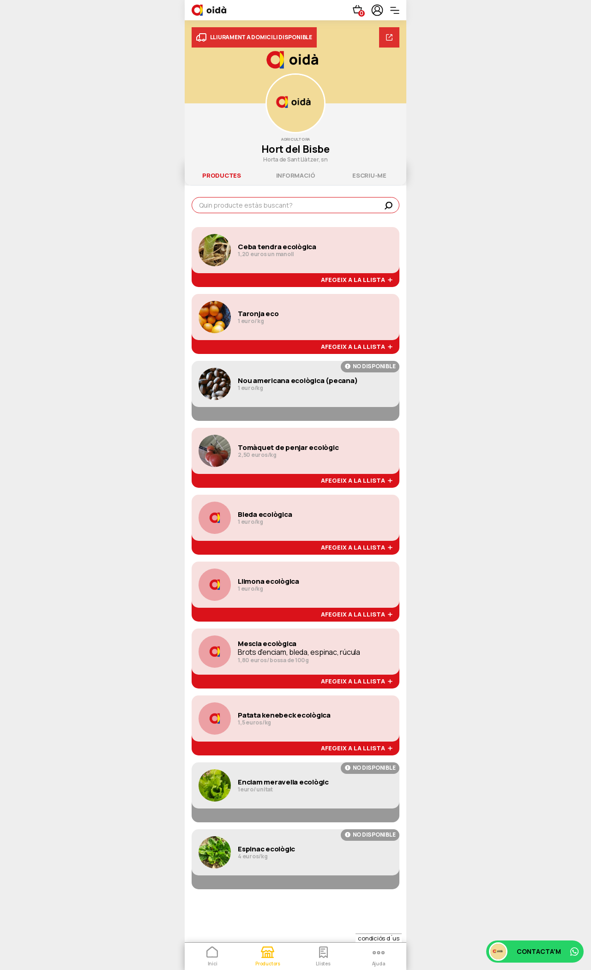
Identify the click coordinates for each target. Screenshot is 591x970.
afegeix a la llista (356, 280)
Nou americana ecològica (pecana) (297, 381)
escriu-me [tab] (369, 175)
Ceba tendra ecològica (277, 247)
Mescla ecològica (267, 644)
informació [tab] (295, 175)
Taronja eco (258, 314)
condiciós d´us (378, 938)
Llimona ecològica (268, 581)
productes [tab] (221, 175)
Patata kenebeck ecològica (284, 715)
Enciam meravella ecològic (283, 782)
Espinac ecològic (266, 849)
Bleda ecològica (265, 514)
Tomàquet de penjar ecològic (288, 447)
